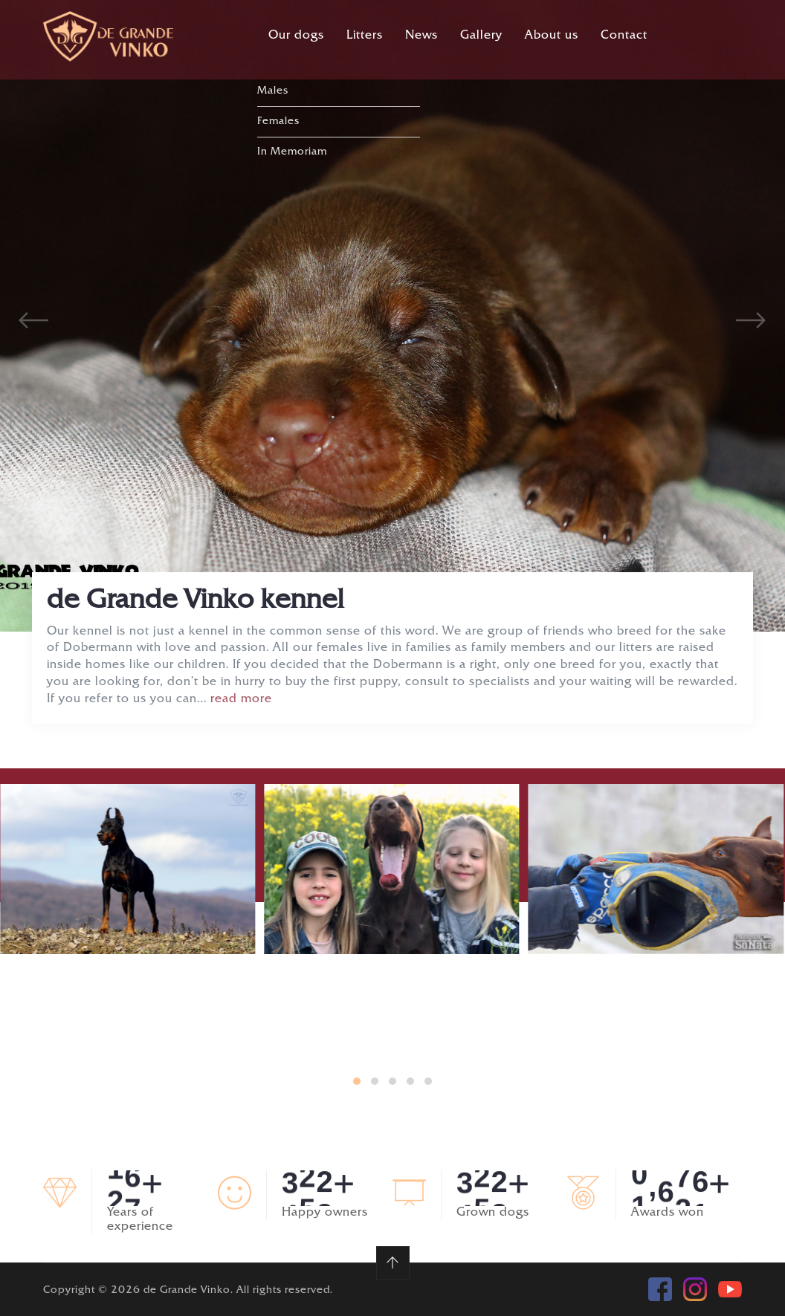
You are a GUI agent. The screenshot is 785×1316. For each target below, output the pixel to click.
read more (241, 699)
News (421, 36)
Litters (364, 36)
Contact (624, 36)
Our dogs (296, 36)
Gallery (481, 36)
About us (551, 36)
